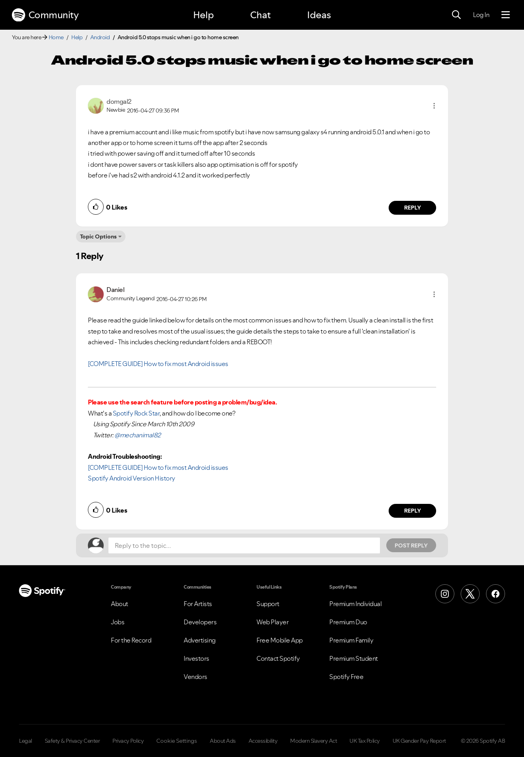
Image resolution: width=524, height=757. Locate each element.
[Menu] (505, 15)
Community (45, 15)
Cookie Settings (176, 740)
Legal (25, 740)
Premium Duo (348, 622)
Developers (200, 622)
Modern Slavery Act (313, 740)
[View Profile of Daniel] (115, 289)
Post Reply (411, 545)
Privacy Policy (128, 740)
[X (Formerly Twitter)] (470, 593)
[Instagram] (444, 593)
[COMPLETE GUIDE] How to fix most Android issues (158, 363)
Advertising (200, 640)
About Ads (223, 740)
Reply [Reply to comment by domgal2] (412, 208)
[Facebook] (495, 593)
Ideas (319, 14)
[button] (434, 106)
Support (267, 603)
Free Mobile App (279, 640)
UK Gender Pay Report (419, 740)
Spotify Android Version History (131, 478)
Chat (260, 14)
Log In (481, 14)
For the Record (131, 640)
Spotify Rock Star (136, 413)
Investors (196, 658)
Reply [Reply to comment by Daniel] (412, 511)
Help (203, 14)
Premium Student (353, 658)
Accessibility (263, 740)
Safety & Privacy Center (72, 740)
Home (56, 37)
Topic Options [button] (98, 236)
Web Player (272, 622)
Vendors (195, 676)
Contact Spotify (278, 658)
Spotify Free (346, 676)
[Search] (456, 15)
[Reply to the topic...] (244, 545)
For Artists (198, 603)
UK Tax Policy (364, 740)
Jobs (117, 622)
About (119, 603)
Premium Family (351, 640)
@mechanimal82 (137, 435)
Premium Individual (355, 603)
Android (100, 37)
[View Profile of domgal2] (118, 101)
